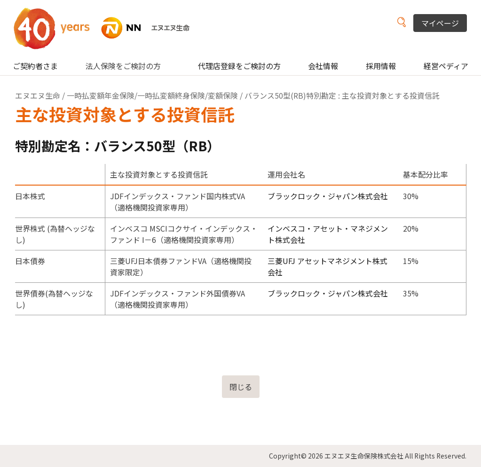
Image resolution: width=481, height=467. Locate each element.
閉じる (240, 386)
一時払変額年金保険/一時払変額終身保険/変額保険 (152, 95)
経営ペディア (446, 65)
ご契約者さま (35, 65)
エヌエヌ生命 (37, 95)
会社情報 (323, 65)
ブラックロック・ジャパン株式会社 (328, 196)
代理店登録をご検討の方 (239, 65)
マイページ (440, 23)
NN (107, 28)
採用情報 (381, 65)
